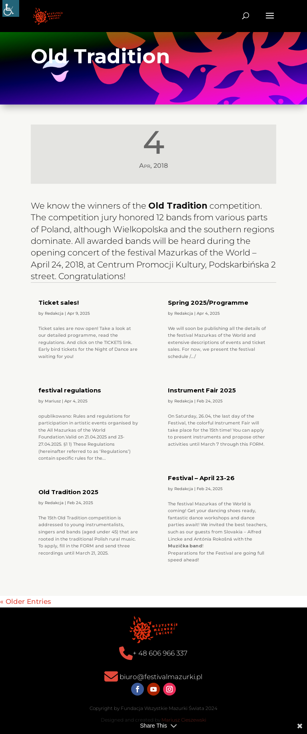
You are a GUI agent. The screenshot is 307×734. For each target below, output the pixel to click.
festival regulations (69, 390)
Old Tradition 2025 (68, 492)
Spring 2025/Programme (208, 302)
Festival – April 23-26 (201, 478)
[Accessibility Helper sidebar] (10, 8)
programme (82, 335)
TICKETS (113, 342)
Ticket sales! (58, 302)
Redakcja (54, 313)
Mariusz (53, 401)
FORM (256, 444)
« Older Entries (25, 601)
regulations (51, 342)
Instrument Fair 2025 (202, 390)
